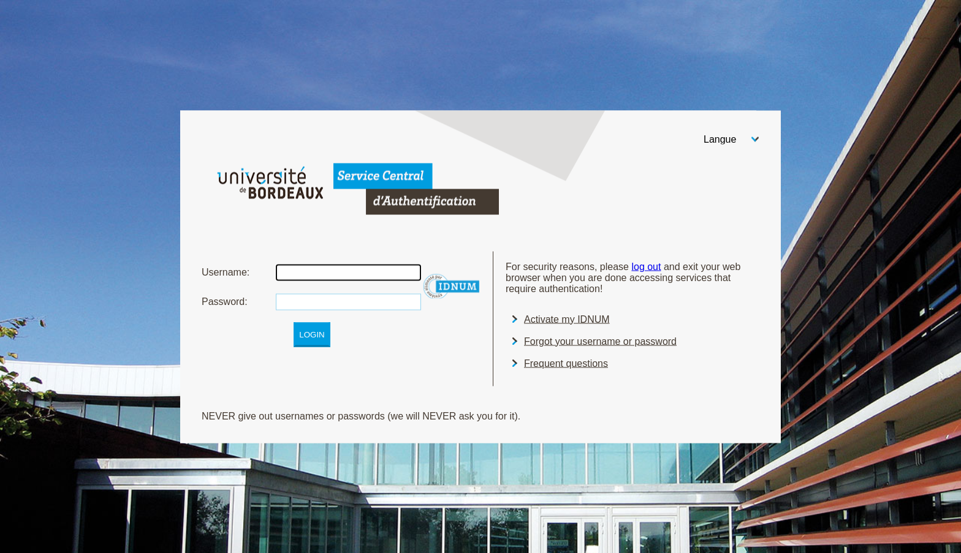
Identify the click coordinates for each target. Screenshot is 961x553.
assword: (225, 301)
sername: (225, 271)
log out (646, 266)
